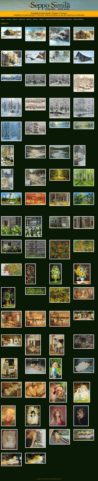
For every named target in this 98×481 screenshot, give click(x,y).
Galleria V (4, 23)
